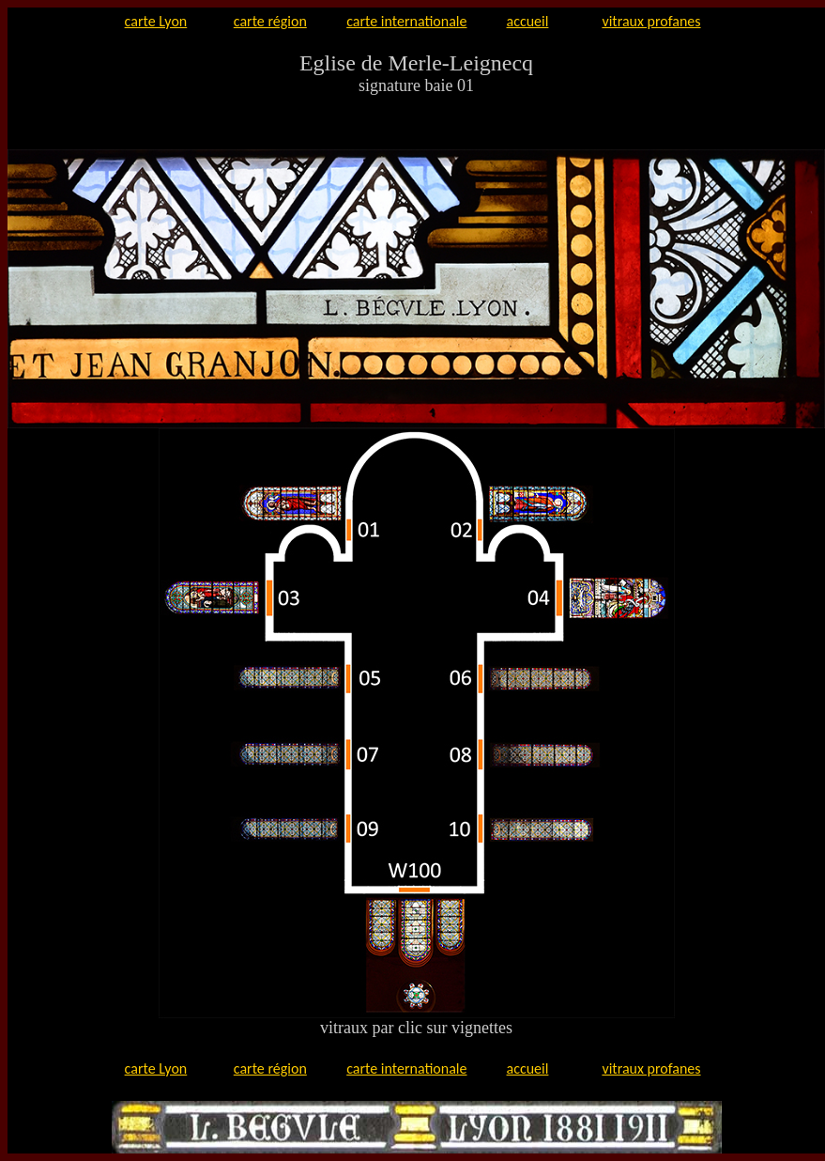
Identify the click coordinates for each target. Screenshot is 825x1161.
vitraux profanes (651, 21)
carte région (270, 21)
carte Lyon (156, 21)
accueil (528, 21)
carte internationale (406, 21)
